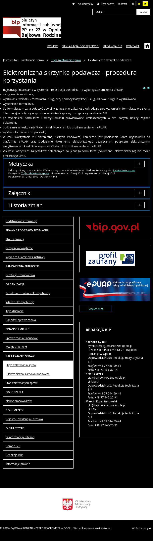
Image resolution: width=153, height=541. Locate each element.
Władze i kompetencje (20, 302)
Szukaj (143, 11)
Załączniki (19, 193)
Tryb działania (15, 311)
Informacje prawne (18, 464)
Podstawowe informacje (21, 221)
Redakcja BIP (14, 455)
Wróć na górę (142, 528)
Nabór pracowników (19, 401)
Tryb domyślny (82, 4)
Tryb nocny (105, 4)
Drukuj (144, 87)
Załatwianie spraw (124, 170)
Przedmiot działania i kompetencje (28, 293)
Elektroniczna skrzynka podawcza (28, 374)
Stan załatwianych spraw (21, 383)
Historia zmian (25, 205)
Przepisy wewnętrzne (19, 248)
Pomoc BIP (13, 446)
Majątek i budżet (16, 347)
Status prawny (15, 239)
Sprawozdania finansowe (22, 338)
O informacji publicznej (20, 437)
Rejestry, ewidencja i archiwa (24, 419)
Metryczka (20, 163)
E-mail (148, 87)
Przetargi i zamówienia (20, 275)
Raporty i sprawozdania (21, 320)
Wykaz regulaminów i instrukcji (25, 257)
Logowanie (95, 308)
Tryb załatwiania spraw (35, 173)
